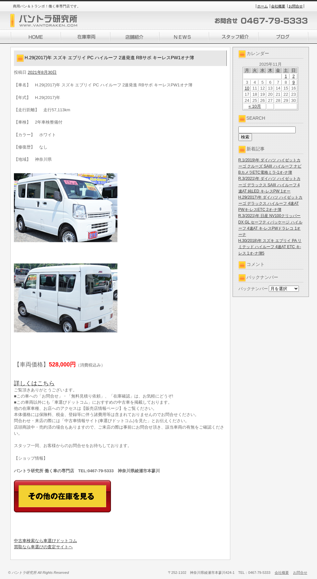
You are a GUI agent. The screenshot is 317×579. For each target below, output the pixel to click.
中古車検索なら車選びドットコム (45, 540)
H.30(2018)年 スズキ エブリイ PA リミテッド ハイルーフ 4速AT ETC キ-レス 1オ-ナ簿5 (270, 246)
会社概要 (278, 6)
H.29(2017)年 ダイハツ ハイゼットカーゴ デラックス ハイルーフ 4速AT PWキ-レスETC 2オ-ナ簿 (270, 203)
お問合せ (296, 6)
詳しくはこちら (34, 383)
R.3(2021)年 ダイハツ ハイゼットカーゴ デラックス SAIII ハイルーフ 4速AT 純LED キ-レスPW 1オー (269, 184)
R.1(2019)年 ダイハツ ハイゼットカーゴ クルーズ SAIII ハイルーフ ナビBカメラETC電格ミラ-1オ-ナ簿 (269, 166)
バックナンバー (253, 288)
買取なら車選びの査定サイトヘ (43, 546)
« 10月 (254, 106)
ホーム (262, 6)
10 (247, 88)
